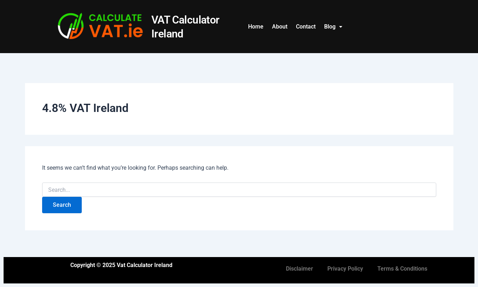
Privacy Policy (345, 268)
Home (255, 26)
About (279, 26)
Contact (306, 26)
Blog (333, 26)
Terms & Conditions (402, 268)
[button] (333, 26)
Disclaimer (299, 268)
